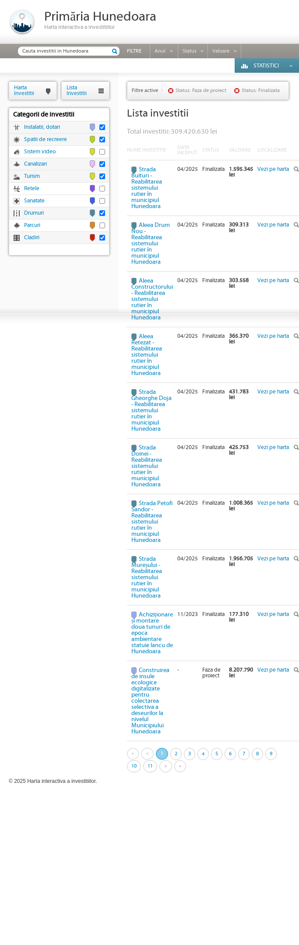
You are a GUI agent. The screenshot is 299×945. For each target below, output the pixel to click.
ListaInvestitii (77, 90)
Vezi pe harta (273, 169)
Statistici (266, 66)
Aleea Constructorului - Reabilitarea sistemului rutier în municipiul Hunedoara (152, 299)
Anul (160, 51)
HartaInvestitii (24, 90)
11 (150, 766)
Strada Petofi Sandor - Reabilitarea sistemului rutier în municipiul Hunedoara (151, 521)
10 (134, 766)
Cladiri (31, 237)
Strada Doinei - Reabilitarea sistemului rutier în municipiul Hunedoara (146, 466)
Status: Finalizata (261, 90)
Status (190, 51)
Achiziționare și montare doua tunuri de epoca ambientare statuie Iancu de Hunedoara (152, 633)
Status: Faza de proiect (201, 90)
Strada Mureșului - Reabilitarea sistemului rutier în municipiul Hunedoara (146, 577)
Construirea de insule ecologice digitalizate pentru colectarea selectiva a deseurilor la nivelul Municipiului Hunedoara (150, 701)
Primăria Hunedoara (100, 17)
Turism (32, 176)
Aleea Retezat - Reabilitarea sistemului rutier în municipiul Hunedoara (146, 354)
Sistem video (40, 152)
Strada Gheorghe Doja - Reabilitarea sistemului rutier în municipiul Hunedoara (151, 410)
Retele (31, 188)
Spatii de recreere (45, 139)
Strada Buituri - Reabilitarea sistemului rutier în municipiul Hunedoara (146, 187)
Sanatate (34, 201)
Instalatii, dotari (42, 127)
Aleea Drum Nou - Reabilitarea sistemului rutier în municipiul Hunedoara (150, 243)
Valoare (220, 51)
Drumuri (34, 213)
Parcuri (32, 225)
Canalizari (35, 164)
